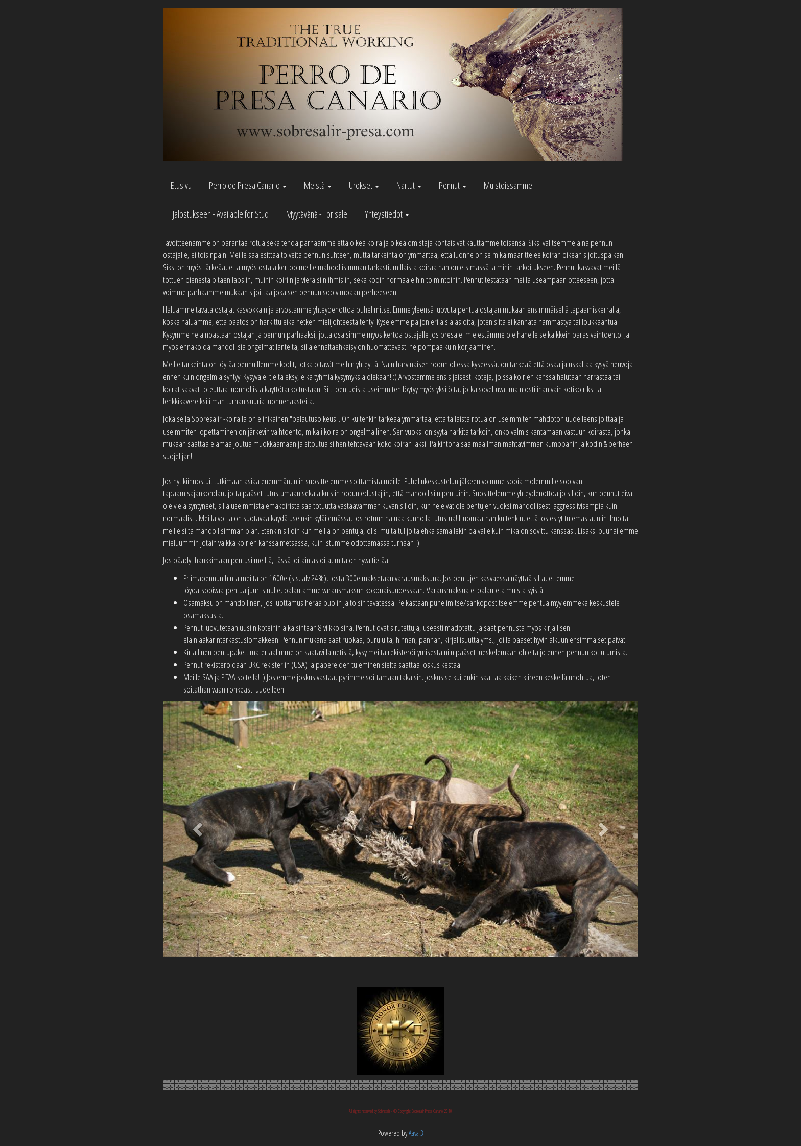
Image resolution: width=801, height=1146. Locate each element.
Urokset (364, 185)
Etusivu (181, 185)
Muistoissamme (508, 185)
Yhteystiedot (387, 214)
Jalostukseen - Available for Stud (221, 214)
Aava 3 (416, 1133)
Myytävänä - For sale (316, 214)
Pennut (452, 185)
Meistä (318, 185)
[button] (198, 829)
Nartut (408, 185)
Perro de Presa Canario (248, 185)
